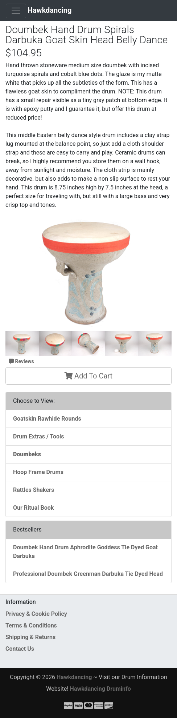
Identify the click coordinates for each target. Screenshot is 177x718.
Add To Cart (88, 376)
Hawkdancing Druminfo (100, 688)
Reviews (21, 361)
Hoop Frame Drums (38, 472)
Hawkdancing (50, 10)
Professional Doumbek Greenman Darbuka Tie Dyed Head (88, 573)
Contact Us (19, 648)
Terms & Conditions (31, 625)
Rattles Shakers (33, 489)
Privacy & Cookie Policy (36, 613)
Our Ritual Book (33, 507)
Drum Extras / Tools (38, 436)
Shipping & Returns (30, 637)
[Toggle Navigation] (16, 11)
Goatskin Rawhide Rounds (47, 418)
